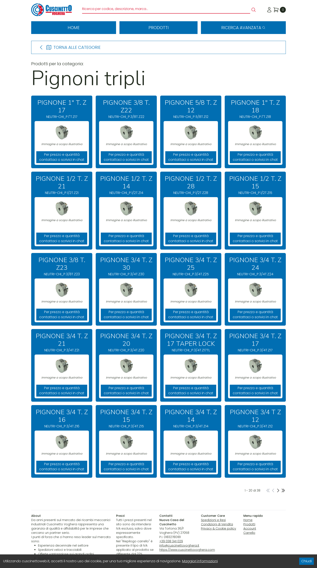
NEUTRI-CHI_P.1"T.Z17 (62, 109)
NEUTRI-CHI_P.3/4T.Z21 (62, 342)
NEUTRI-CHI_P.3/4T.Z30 (126, 266)
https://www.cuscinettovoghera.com (187, 550)
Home (74, 28)
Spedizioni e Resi (213, 520)
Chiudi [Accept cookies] (306, 561)
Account (249, 528)
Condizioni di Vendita (217, 524)
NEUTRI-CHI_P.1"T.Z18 (255, 109)
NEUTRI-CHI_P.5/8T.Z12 (191, 109)
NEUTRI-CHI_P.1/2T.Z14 (126, 185)
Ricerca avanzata (243, 28)
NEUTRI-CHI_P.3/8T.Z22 (126, 109)
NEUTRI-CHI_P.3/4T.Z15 (126, 418)
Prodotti (159, 28)
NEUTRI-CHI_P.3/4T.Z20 (126, 342)
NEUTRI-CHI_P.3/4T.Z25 (191, 266)
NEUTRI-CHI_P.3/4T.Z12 (255, 418)
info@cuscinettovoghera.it (179, 545)
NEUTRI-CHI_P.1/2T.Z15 (255, 185)
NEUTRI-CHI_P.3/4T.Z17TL (191, 342)
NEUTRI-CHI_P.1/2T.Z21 (62, 185)
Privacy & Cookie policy (218, 528)
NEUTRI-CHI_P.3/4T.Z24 (255, 266)
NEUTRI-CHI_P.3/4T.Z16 (62, 418)
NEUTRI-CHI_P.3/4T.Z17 (255, 342)
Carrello (249, 533)
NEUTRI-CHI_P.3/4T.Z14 (191, 418)
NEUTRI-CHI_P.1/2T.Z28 (191, 185)
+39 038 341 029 (171, 541)
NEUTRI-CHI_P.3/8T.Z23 (62, 266)
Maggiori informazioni (200, 561)
